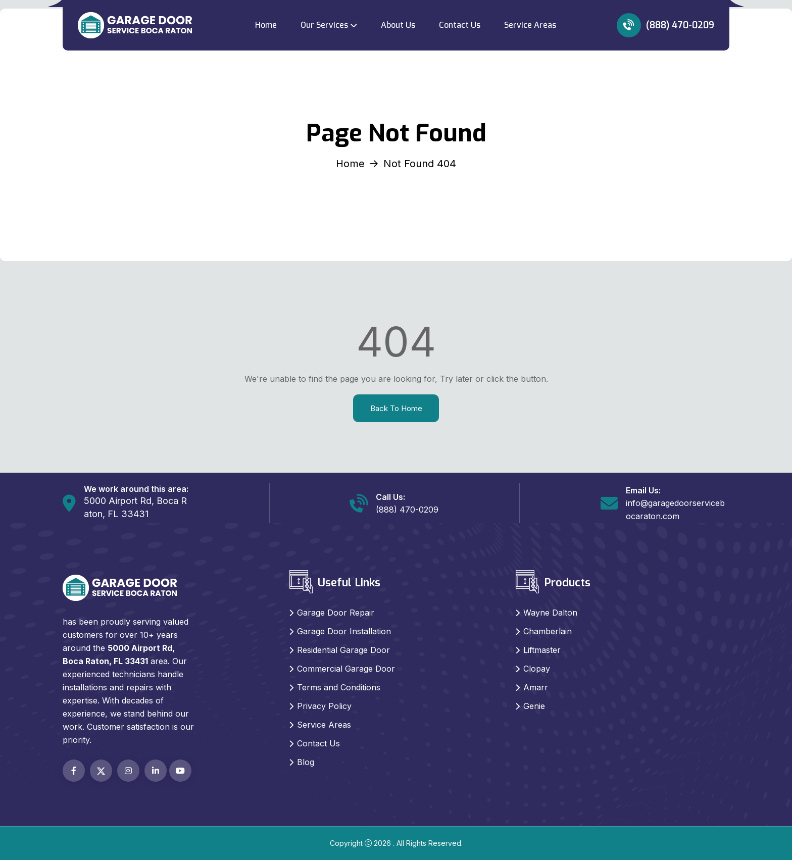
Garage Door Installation (344, 631)
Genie (534, 706)
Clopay (536, 669)
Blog (305, 762)
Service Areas (530, 25)
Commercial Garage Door (346, 669)
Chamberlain (547, 631)
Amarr (535, 687)
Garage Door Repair (335, 613)
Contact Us (459, 25)
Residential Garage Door (343, 650)
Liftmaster (542, 650)
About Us (398, 25)
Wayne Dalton (550, 613)
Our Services (324, 25)
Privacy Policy (324, 706)
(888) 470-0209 (665, 25)
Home (266, 25)
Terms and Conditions (338, 687)
